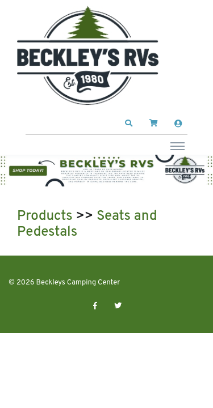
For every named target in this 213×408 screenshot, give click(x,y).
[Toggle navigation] (177, 145)
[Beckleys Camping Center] (88, 55)
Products (45, 216)
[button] (129, 123)
